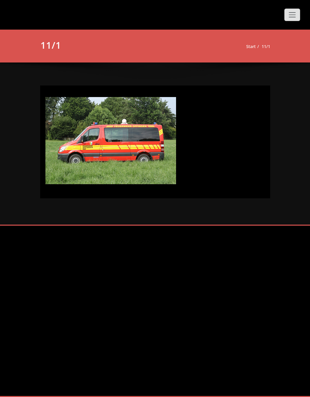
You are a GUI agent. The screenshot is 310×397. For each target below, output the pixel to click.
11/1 (266, 46)
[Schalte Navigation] (292, 15)
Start (251, 46)
